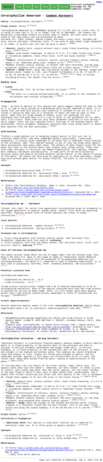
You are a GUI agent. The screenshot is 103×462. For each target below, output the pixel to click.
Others (45, 7)
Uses (54, 7)
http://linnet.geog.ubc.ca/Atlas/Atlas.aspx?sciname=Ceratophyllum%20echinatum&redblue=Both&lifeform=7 (39, 449)
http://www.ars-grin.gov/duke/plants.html (29, 188)
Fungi (28, 7)
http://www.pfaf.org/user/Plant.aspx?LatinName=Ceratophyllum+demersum (55, 194)
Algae (36, 7)
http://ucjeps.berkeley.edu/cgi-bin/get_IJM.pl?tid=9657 (37, 327)
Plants (19, 7)
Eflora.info (7, 7)
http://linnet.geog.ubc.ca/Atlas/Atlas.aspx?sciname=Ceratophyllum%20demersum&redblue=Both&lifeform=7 (39, 191)
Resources (64, 7)
